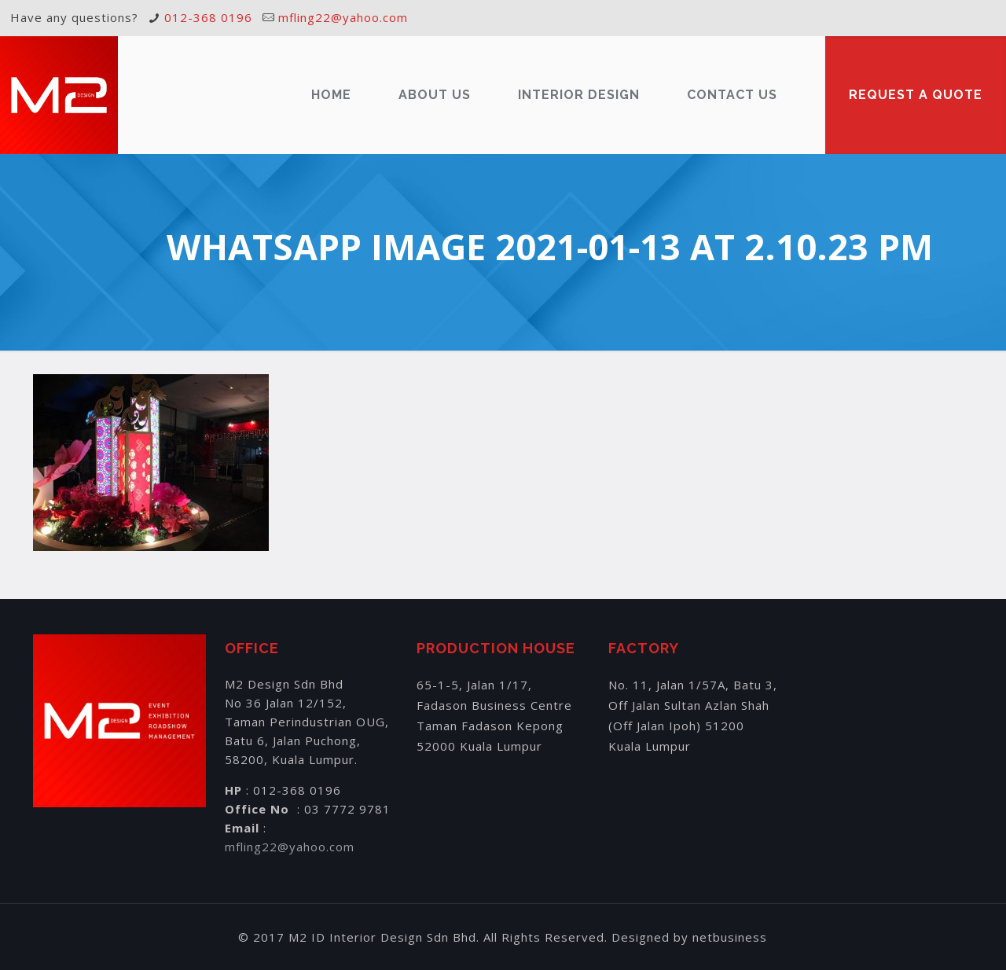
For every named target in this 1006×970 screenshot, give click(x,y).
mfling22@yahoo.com (343, 17)
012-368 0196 (208, 17)
